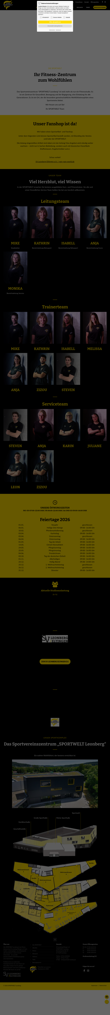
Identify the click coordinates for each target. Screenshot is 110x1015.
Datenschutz (52, 30)
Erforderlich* (44, 17)
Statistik (66, 17)
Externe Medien (56, 17)
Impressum (58, 30)
